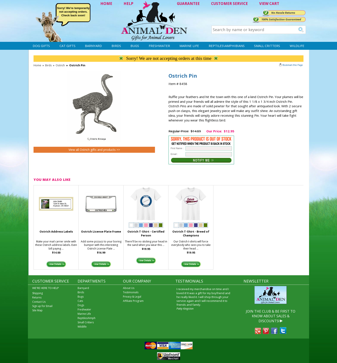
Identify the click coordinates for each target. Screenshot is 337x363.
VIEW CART (269, 3)
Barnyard (93, 46)
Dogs (81, 305)
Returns (36, 297)
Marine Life (189, 46)
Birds (116, 46)
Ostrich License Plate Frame (101, 231)
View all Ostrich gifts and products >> (94, 150)
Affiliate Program (133, 301)
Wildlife (297, 46)
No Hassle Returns (283, 13)
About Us (128, 288)
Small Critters (267, 46)
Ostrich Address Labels (56, 231)
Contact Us (39, 302)
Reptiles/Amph (86, 318)
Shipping (37, 293)
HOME (106, 3)
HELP (128, 3)
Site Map (37, 310)
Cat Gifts (67, 46)
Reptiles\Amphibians (227, 46)
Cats (80, 301)
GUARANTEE (188, 3)
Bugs (134, 46)
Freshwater (159, 46)
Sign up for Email (42, 306)
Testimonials (130, 292)
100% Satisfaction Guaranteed (281, 19)
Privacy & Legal (132, 296)
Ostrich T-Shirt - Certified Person (145, 233)
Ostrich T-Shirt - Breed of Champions (190, 233)
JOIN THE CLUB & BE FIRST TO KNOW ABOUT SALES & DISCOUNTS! (270, 316)
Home (37, 65)
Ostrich (60, 65)
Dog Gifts (41, 46)
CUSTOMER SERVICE (229, 3)
